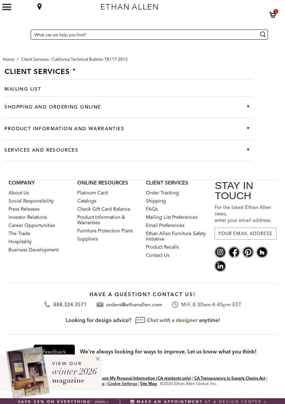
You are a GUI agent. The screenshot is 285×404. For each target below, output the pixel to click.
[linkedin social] (220, 265)
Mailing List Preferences (171, 217)
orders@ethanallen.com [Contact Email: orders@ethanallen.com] (134, 304)
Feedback (54, 351)
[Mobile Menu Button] (7, 7)
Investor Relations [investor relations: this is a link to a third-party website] (28, 217)
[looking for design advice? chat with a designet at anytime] (142, 320)
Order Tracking (162, 193)
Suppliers (87, 239)
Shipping (156, 201)
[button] (272, 15)
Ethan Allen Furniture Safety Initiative (176, 236)
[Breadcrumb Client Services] (35, 59)
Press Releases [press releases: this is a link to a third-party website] (24, 209)
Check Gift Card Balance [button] (103, 209)
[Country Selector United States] (24, 35)
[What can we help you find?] (149, 34)
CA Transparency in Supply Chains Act (229, 378)
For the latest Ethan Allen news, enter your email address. (243, 213)
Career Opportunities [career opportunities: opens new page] (32, 225)
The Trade (19, 233)
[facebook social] (234, 251)
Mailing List (22, 89)
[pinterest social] (248, 251)
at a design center (197, 401)
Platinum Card (92, 193)
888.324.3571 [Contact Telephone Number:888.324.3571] (70, 304)
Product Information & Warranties (101, 220)
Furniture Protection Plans (105, 231)
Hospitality (20, 241)
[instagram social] (220, 251)
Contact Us (157, 255)
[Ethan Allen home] (166, 5)
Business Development (33, 250)
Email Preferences (165, 225)
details (100, 401)
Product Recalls (162, 247)
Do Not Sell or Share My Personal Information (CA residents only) (131, 378)
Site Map (148, 383)
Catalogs (86, 201)
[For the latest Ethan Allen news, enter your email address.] (245, 233)
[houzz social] (262, 251)
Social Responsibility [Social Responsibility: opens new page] (31, 201)
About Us (19, 193)
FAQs (152, 209)
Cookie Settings (122, 383)
